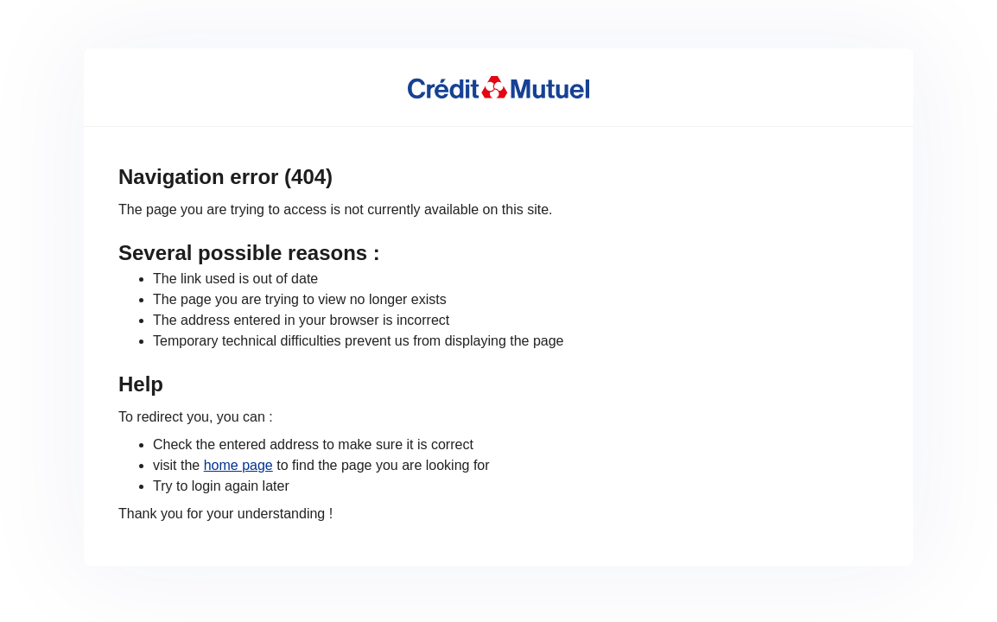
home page (238, 465)
